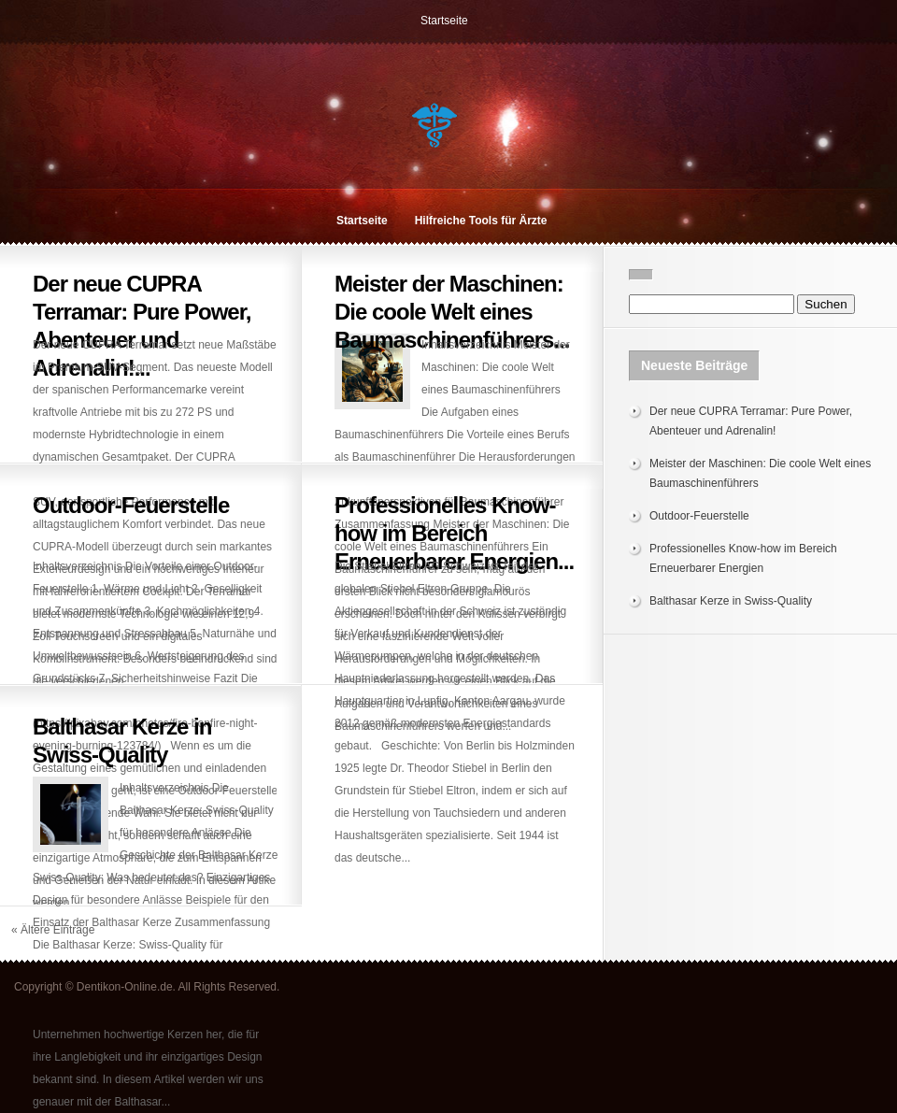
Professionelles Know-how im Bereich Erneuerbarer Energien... (454, 533)
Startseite (444, 20)
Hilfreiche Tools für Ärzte (481, 220)
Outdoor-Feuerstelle (131, 505)
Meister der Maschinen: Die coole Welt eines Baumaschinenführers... (452, 311)
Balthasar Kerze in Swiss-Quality (730, 600)
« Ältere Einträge (52, 929)
